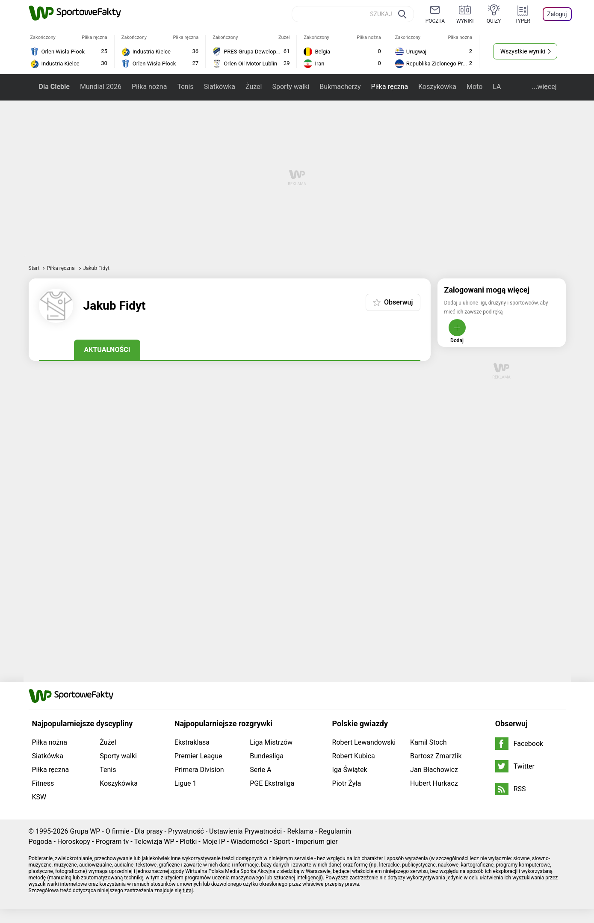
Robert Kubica (353, 756)
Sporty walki (290, 87)
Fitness (43, 783)
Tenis (185, 87)
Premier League (198, 756)
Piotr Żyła (346, 783)
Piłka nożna (149, 87)
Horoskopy (73, 841)
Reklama (300, 831)
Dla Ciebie (54, 87)
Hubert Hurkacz (434, 783)
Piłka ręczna (389, 87)
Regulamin (335, 831)
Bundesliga (267, 756)
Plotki (188, 841)
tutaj (188, 890)
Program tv (112, 841)
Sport (282, 841)
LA (497, 87)
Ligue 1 (185, 783)
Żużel (253, 87)
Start (34, 268)
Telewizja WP (154, 841)
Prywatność (186, 831)
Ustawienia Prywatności (245, 831)
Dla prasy (149, 831)
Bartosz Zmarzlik (435, 756)
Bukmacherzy (340, 87)
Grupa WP (85, 831)
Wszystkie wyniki (522, 51)
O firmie (118, 831)
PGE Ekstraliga (272, 783)
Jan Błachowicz (434, 770)
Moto (474, 87)
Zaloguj (557, 14)
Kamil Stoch (428, 742)
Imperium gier (317, 841)
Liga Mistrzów (271, 742)
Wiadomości (250, 841)
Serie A (260, 770)
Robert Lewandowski (364, 742)
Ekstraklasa (192, 742)
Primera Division (199, 770)
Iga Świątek (349, 770)
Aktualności (107, 350)
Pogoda (40, 841)
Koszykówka (437, 87)
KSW (39, 797)
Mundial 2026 (100, 87)
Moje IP (213, 841)
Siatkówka (219, 87)
